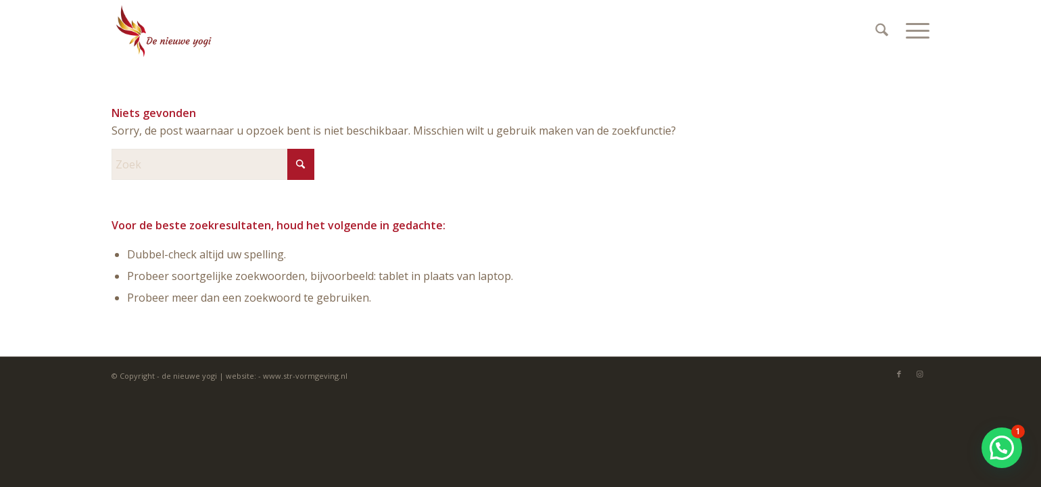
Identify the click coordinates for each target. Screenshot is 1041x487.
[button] (1002, 447)
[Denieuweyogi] (164, 30)
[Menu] (913, 30)
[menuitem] (882, 30)
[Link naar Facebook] (899, 374)
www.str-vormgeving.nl (305, 376)
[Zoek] (882, 30)
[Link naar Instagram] (919, 374)
